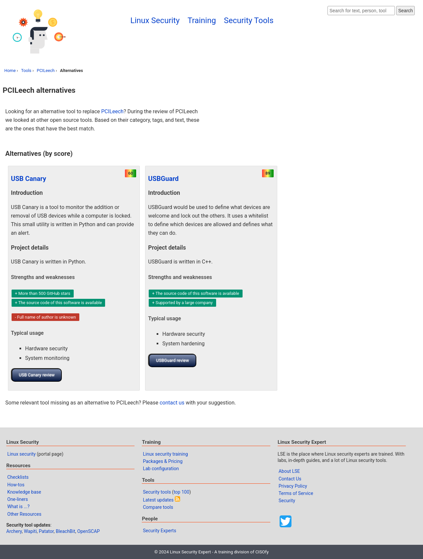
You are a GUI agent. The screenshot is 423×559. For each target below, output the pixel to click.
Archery (14, 531)
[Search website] (361, 10)
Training (202, 20)
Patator (46, 531)
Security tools (157, 492)
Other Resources (24, 514)
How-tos (15, 484)
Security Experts (159, 530)
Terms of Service (296, 493)
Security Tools (248, 20)
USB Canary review (37, 374)
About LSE (289, 471)
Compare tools (158, 507)
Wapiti (30, 531)
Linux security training (165, 454)
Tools (26, 70)
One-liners (17, 499)
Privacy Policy (293, 486)
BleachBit (65, 531)
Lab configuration (161, 468)
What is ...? (18, 506)
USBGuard (163, 179)
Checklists (18, 477)
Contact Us (290, 478)
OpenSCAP (88, 531)
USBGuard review (172, 360)
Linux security (21, 454)
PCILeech (46, 70)
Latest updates (158, 500)
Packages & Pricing (162, 461)
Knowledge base (24, 492)
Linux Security (155, 20)
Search (405, 10)
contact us (172, 403)
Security (287, 500)
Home (10, 70)
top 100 (181, 492)
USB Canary (28, 179)
